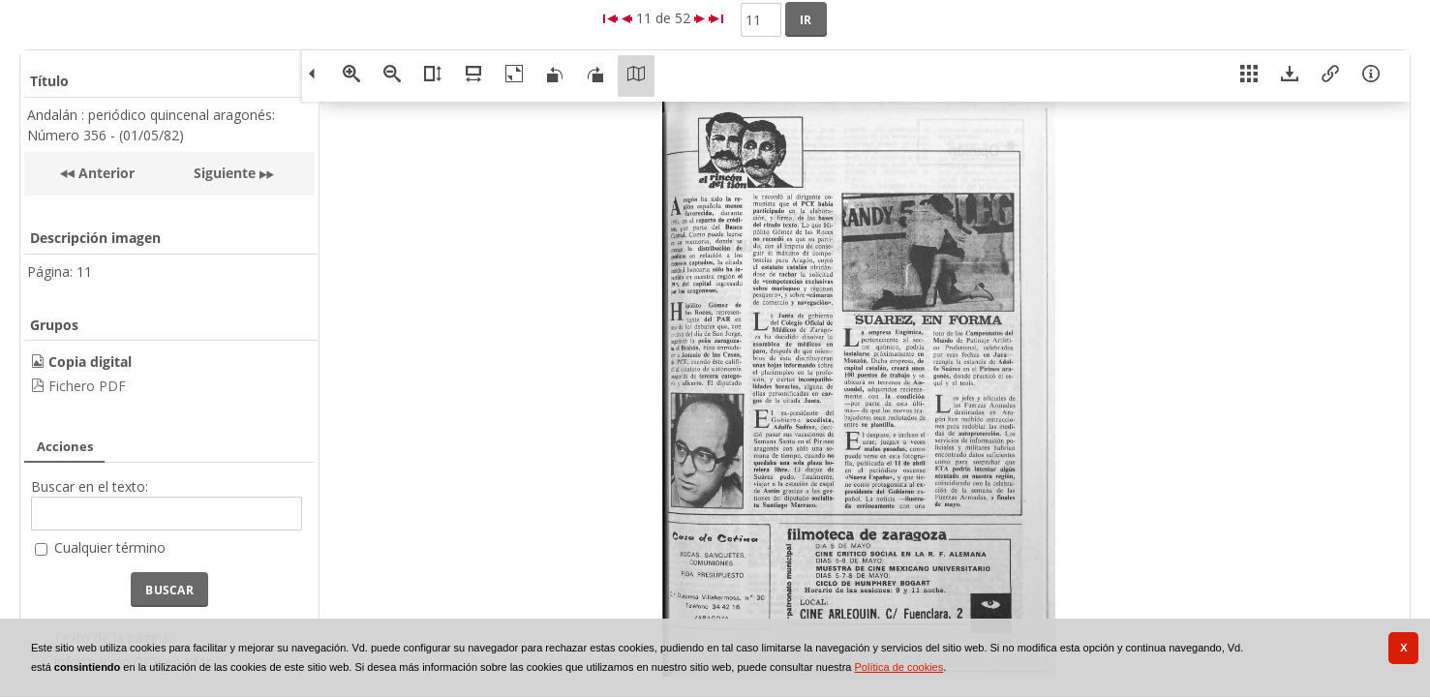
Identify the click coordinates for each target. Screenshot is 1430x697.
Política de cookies (899, 667)
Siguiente (224, 173)
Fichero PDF (87, 386)
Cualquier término (110, 547)
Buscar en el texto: (89, 486)
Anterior (105, 173)
